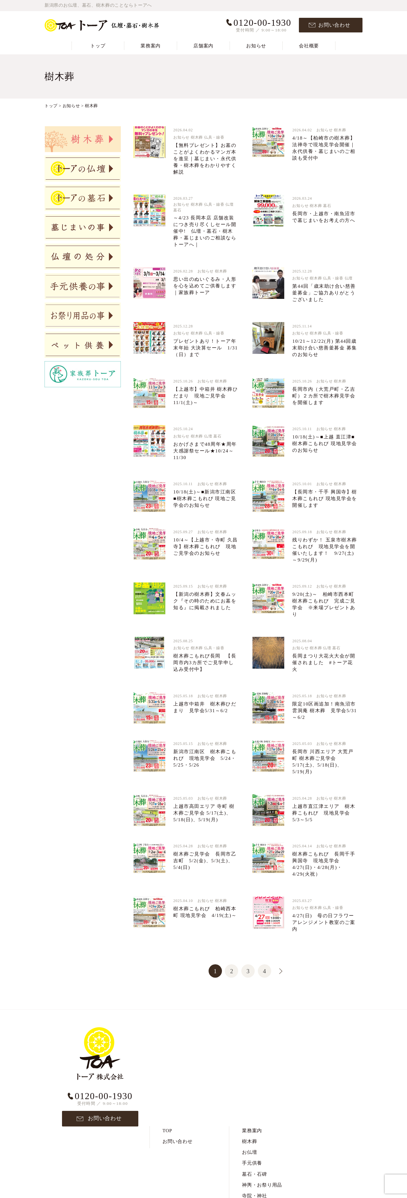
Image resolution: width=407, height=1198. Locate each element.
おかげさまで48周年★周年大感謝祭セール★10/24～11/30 (205, 451)
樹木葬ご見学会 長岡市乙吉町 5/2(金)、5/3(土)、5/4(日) (204, 860)
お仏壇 (249, 1051)
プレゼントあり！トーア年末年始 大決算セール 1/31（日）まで (205, 348)
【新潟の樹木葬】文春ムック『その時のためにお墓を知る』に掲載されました (204, 601)
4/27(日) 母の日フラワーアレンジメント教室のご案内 (323, 922)
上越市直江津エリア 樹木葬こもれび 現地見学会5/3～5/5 (323, 813)
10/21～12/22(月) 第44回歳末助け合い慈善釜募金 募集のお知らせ (324, 348)
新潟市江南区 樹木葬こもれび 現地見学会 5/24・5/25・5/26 (204, 758)
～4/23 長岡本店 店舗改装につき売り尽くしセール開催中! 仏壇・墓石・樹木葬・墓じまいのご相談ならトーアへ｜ (204, 231)
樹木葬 (197, 137)
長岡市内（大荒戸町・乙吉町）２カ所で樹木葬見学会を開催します (323, 396)
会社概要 (309, 45)
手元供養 (252, 1062)
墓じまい (252, 1105)
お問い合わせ (334, 25)
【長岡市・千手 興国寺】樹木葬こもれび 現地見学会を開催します (324, 498)
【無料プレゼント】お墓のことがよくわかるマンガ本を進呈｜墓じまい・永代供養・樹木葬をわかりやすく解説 (204, 159)
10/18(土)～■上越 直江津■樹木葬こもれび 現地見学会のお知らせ (324, 443)
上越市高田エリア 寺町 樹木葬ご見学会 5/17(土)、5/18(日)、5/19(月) (203, 813)
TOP (167, 1029)
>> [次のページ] (277, 970)
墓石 (177, 210)
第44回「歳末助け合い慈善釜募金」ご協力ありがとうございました (324, 293)
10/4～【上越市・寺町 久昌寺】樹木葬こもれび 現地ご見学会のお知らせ (205, 546)
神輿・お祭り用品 (262, 1084)
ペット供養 (254, 1127)
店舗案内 (203, 45)
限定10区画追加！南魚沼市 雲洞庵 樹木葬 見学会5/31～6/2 (324, 710)
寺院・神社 (254, 1095)
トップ (97, 45)
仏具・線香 (214, 137)
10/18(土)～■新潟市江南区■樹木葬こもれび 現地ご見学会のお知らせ (204, 498)
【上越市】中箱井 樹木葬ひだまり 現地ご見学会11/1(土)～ (205, 396)
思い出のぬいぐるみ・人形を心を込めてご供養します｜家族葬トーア (204, 286)
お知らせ (256, 45)
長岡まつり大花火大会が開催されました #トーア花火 (323, 662)
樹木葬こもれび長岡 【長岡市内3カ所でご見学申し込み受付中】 (204, 662)
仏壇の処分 (254, 1116)
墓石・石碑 (254, 1073)
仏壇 (229, 204)
